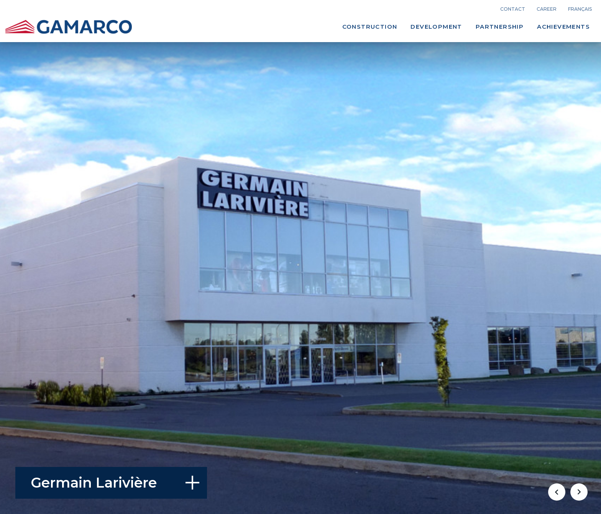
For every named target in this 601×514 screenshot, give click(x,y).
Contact (512, 9)
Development (436, 26)
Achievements (563, 26)
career (547, 9)
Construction (369, 26)
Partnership (500, 26)
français (580, 9)
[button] (556, 491)
